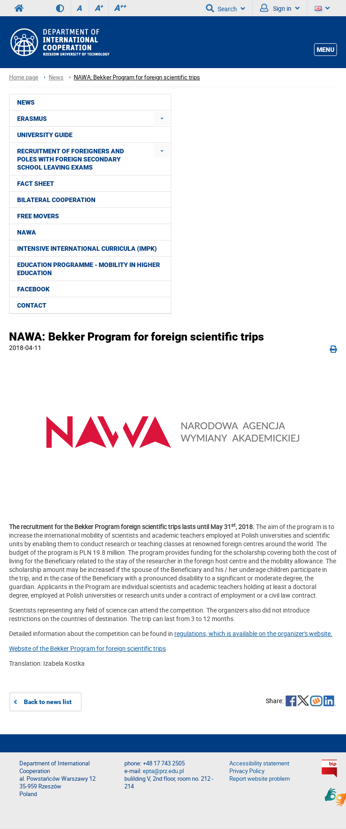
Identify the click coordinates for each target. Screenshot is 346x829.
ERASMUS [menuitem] (32, 118)
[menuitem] (162, 118)
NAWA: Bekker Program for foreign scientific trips (137, 77)
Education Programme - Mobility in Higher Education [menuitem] (88, 268)
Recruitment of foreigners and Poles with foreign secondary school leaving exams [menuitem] (70, 159)
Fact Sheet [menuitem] (35, 183)
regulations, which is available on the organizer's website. (253, 633)
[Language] (322, 8)
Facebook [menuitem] (33, 289)
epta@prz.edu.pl (163, 771)
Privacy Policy (246, 771)
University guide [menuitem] (45, 134)
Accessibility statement (259, 763)
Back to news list (48, 701)
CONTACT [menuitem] (31, 305)
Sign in (280, 8)
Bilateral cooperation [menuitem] (56, 199)
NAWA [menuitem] (26, 232)
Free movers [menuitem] (38, 216)
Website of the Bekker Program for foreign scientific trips (87, 648)
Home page (23, 77)
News (56, 77)
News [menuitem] (26, 102)
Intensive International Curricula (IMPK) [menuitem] (87, 248)
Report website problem (259, 779)
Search (225, 8)
